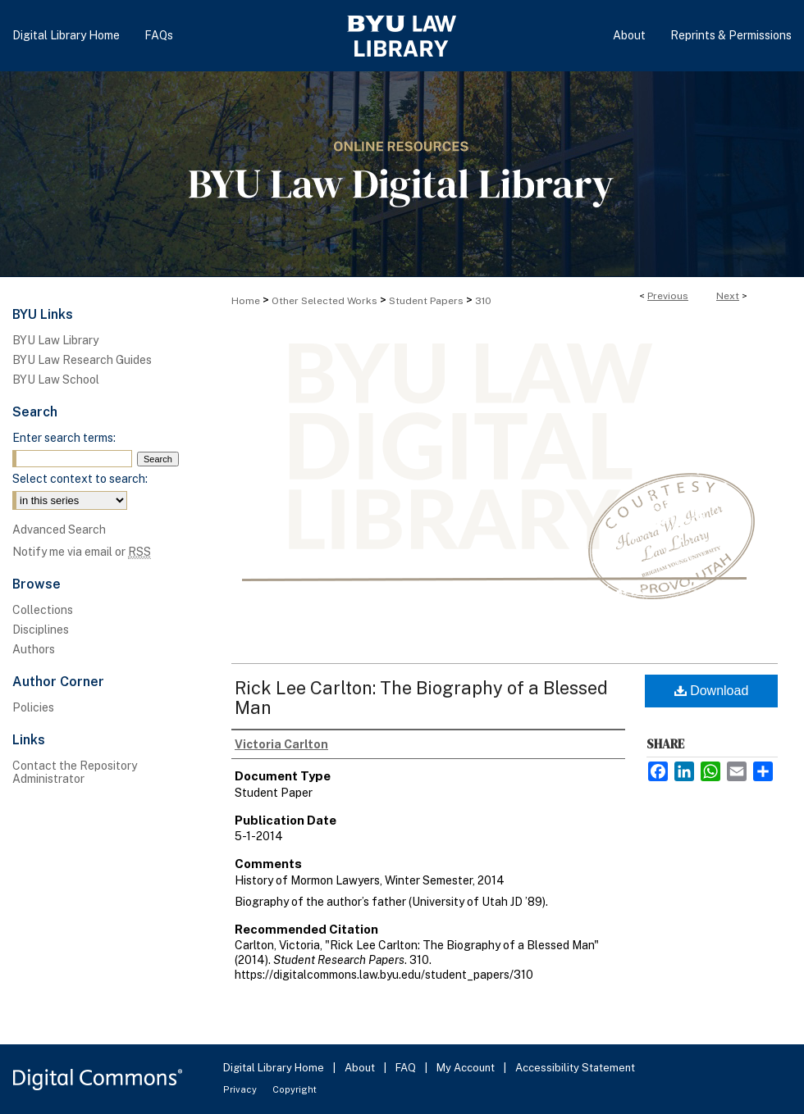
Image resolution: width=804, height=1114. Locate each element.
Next (727, 296)
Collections (42, 609)
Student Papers (426, 301)
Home (245, 301)
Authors (33, 649)
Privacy (241, 1089)
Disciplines (40, 629)
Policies (33, 707)
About (361, 1068)
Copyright (294, 1089)
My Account (466, 1068)
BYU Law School (55, 379)
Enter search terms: (64, 437)
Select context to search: (80, 478)
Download (711, 691)
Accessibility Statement (575, 1068)
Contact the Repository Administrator (74, 772)
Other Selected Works (324, 301)
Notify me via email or (81, 551)
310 (483, 301)
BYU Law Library (55, 340)
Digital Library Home (275, 1068)
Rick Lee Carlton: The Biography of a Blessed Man (421, 697)
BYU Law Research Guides (82, 359)
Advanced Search (59, 529)
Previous (667, 296)
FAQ (406, 1068)
